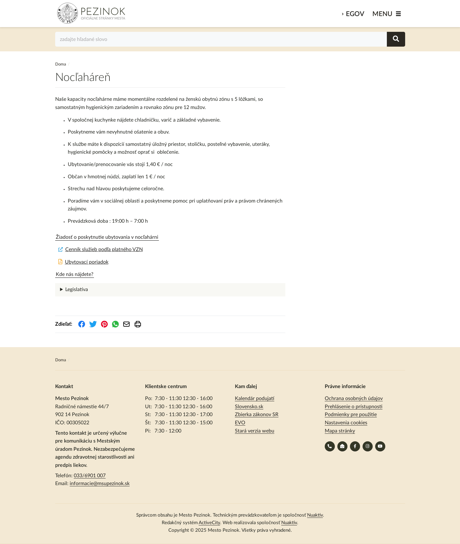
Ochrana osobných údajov (354, 398)
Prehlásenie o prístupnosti (353, 406)
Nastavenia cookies (346, 422)
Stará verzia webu (254, 430)
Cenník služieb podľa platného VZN (104, 249)
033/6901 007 (90, 475)
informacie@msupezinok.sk (100, 483)
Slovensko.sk (249, 406)
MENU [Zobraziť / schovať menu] (382, 14)
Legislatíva (76, 289)
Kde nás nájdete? (74, 274)
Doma (61, 64)
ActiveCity (209, 522)
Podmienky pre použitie (351, 414)
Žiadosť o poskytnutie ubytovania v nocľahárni (107, 237)
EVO (240, 422)
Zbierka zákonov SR (256, 414)
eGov (355, 14)
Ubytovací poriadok (86, 262)
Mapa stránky (340, 430)
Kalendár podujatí (254, 398)
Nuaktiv (315, 515)
